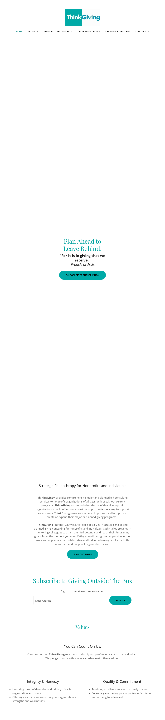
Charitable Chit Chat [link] (117, 31)
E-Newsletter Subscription (82, 275)
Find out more (82, 554)
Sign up (120, 600)
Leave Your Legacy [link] (89, 31)
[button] (33, 32)
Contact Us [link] (143, 31)
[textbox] (69, 600)
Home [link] (19, 31)
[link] (82, 17)
